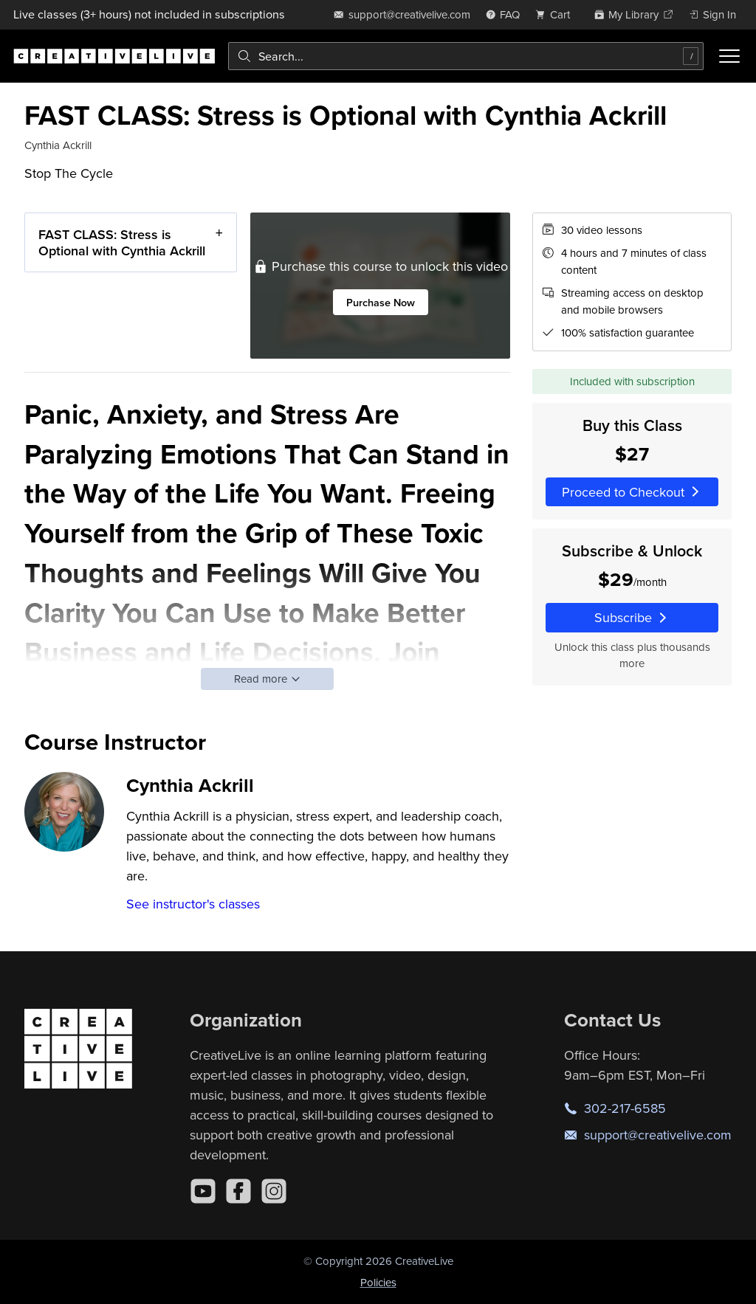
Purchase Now (380, 302)
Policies (378, 1282)
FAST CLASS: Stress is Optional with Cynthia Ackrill (121, 242)
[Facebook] (238, 1191)
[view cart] (557, 14)
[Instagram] (274, 1191)
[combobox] (466, 56)
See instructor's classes (193, 903)
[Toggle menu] (729, 56)
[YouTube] (203, 1191)
